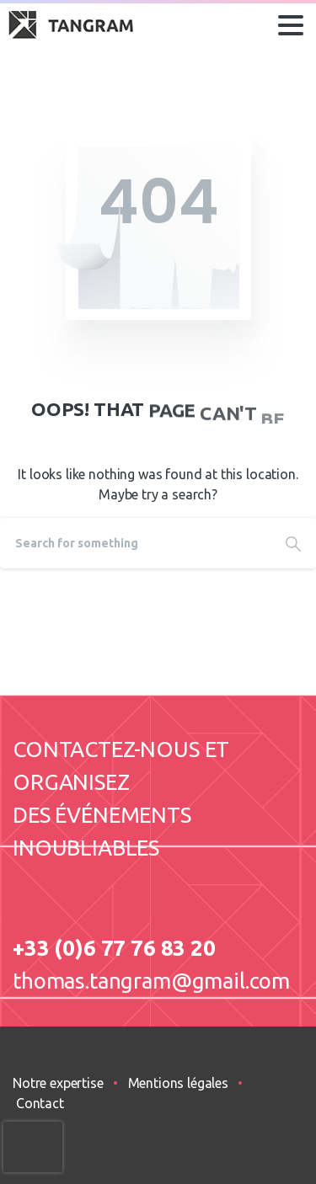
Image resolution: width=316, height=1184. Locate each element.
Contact (40, 1103)
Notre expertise (58, 1083)
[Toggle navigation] (291, 25)
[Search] (135, 543)
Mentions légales (178, 1083)
